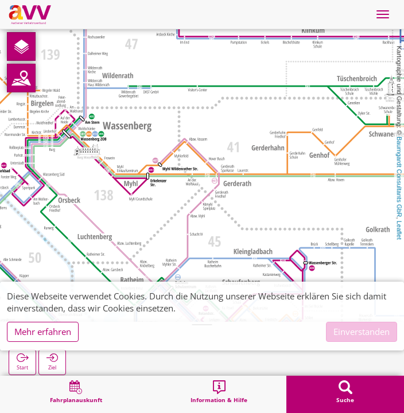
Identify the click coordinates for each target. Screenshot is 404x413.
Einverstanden (361, 331)
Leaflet (399, 230)
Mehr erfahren (42, 331)
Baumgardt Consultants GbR (399, 177)
